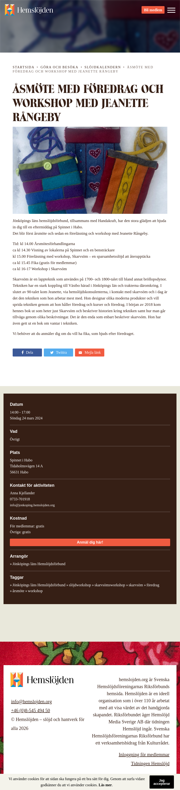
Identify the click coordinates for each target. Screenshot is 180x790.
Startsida (23, 67)
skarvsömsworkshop (109, 585)
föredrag (152, 585)
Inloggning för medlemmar (144, 754)
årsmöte (18, 591)
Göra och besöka (59, 67)
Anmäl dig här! (90, 542)
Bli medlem (153, 12)
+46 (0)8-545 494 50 (30, 710)
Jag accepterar (162, 782)
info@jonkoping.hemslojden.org (32, 505)
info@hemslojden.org (31, 701)
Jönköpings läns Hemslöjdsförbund (38, 585)
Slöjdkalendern (103, 67)
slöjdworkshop (80, 585)
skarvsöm (136, 585)
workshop (35, 591)
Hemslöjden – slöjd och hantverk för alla (30, 12)
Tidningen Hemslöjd (150, 763)
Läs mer (105, 785)
